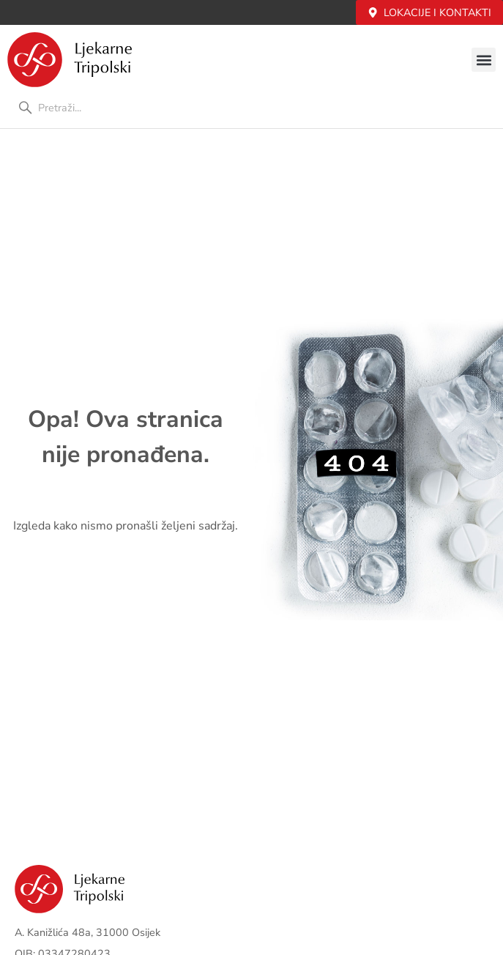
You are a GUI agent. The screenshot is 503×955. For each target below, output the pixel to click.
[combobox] (251, 107)
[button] (484, 60)
